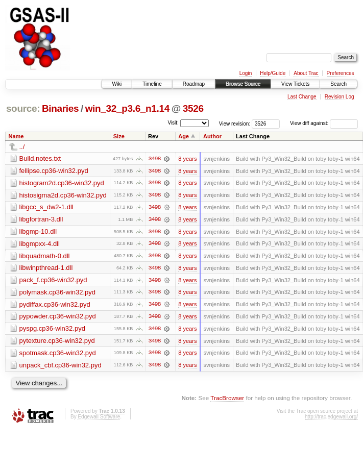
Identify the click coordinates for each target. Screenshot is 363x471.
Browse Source (243, 84)
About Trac (306, 73)
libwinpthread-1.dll (46, 268)
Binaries (60, 108)
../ (22, 147)
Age (183, 136)
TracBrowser (227, 399)
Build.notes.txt (40, 158)
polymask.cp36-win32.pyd (57, 293)
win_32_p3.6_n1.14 (127, 108)
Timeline (151, 84)
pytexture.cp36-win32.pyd (57, 342)
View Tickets (295, 84)
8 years (187, 159)
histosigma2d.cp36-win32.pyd (63, 195)
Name (16, 136)
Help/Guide (272, 73)
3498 (154, 159)
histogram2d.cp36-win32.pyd (61, 183)
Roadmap (194, 84)
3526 (193, 108)
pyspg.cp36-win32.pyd (52, 330)
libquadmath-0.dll (44, 256)
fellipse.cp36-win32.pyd (53, 171)
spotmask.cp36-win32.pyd (57, 354)
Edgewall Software (99, 419)
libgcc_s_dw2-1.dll (46, 207)
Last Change (302, 97)
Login (245, 73)
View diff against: (324, 123)
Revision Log (339, 97)
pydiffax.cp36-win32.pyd (54, 305)
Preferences (340, 73)
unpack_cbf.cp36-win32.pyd (60, 366)
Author (212, 136)
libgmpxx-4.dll (39, 244)
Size (119, 136)
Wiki (117, 84)
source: (23, 108)
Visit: (173, 123)
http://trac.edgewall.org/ (331, 419)
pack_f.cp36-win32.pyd (53, 281)
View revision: (235, 123)
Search (338, 84)
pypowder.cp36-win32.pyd (57, 317)
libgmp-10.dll (38, 232)
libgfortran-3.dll (41, 220)
